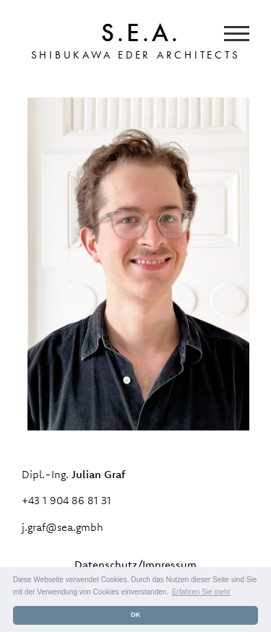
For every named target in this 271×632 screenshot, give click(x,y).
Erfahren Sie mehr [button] (201, 592)
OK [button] (136, 614)
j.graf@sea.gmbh (62, 527)
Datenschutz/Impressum (135, 564)
